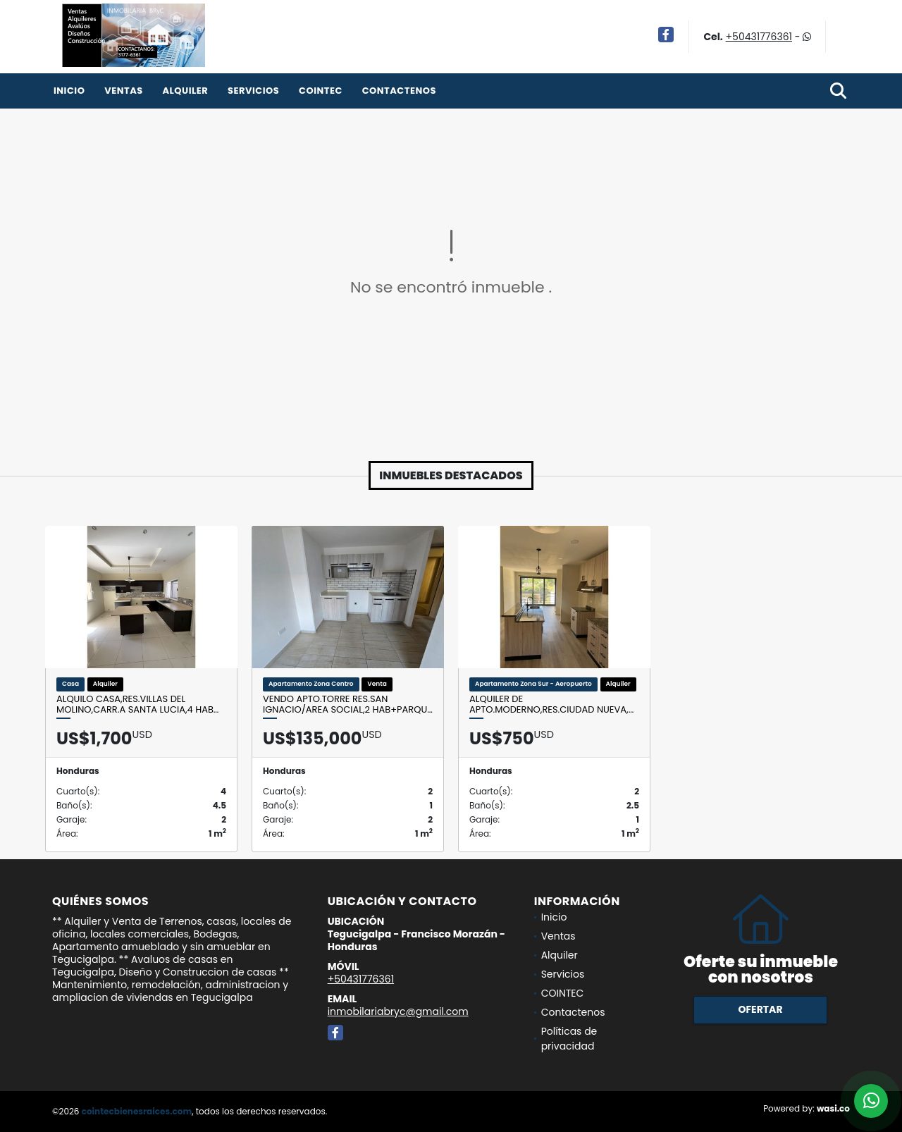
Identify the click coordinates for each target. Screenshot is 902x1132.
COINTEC (320, 90)
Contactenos (399, 90)
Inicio (69, 90)
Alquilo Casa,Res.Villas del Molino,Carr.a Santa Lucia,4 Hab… (137, 704)
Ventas (123, 90)
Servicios (253, 90)
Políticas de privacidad (569, 1038)
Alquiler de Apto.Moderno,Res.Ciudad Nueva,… (551, 704)
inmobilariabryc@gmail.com (398, 1011)
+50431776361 (759, 37)
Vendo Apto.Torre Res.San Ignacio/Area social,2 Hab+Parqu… (348, 704)
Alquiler (185, 90)
